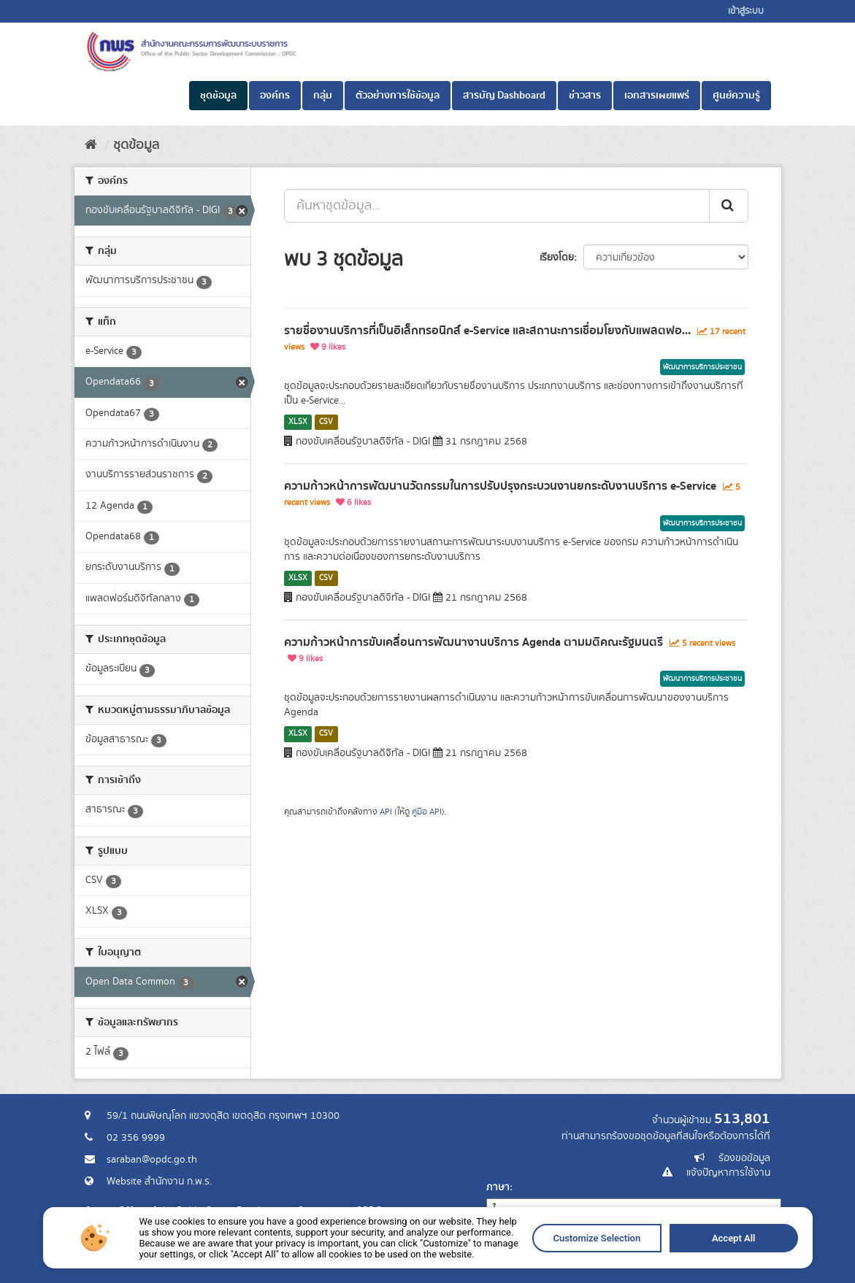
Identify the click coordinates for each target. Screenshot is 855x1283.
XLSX (297, 422)
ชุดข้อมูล (218, 96)
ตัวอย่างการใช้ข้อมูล (398, 96)
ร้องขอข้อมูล (744, 1158)
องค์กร (275, 96)
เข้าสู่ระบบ (746, 11)
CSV (326, 422)
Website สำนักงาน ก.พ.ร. (159, 1181)
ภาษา (498, 1187)
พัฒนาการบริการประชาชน (702, 367)
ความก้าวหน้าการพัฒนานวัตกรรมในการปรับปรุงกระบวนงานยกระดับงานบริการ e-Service (500, 486)
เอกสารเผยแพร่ (656, 96)
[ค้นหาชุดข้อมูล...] (497, 206)
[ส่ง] (728, 206)
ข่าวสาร (585, 96)
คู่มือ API (427, 812)
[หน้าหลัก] (91, 145)
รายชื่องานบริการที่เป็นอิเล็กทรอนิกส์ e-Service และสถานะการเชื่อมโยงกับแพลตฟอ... (487, 330)
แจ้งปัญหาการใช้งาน (728, 1173)
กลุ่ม (322, 96)
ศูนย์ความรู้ (736, 96)
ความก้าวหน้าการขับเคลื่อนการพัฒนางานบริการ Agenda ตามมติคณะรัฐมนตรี (473, 642)
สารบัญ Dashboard (504, 96)
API (386, 812)
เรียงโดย (557, 257)
